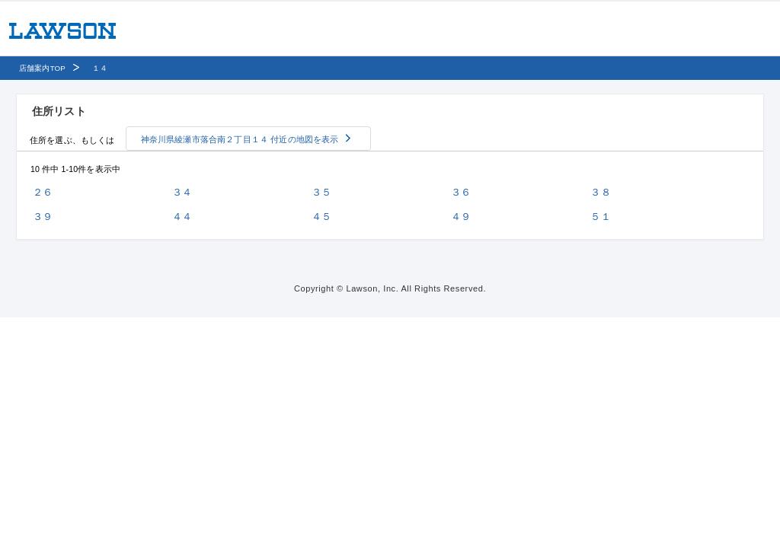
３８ (600, 192)
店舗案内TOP (42, 68)
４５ (321, 216)
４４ (182, 216)
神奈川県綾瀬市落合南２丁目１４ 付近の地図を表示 (240, 139)
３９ (43, 216)
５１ (600, 216)
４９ (461, 216)
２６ (43, 192)
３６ (461, 192)
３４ (182, 192)
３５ (321, 192)
